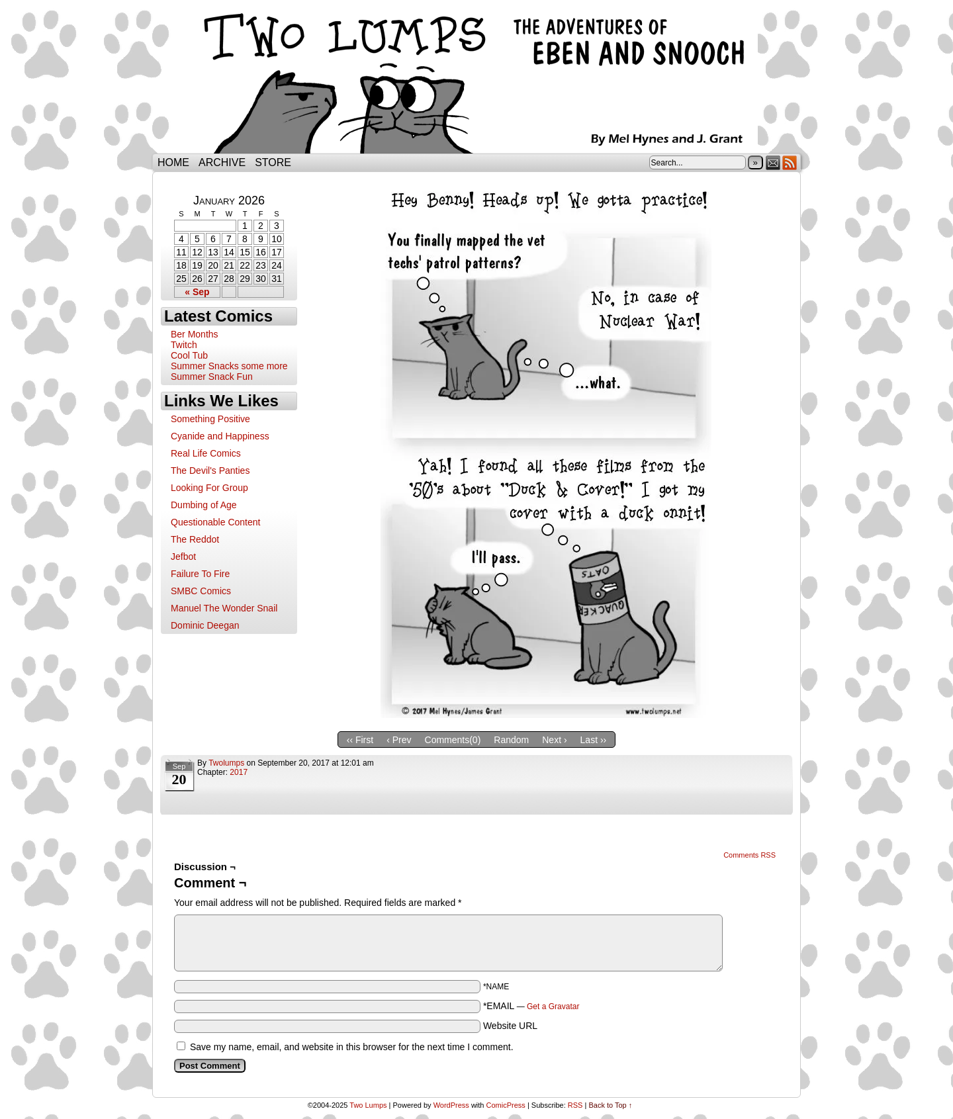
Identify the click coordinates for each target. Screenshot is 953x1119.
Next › (554, 740)
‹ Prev (398, 740)
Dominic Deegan (205, 625)
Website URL (510, 1025)
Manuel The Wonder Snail (224, 608)
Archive (222, 162)
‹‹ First (360, 740)
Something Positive (210, 419)
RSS (790, 162)
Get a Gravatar (553, 1006)
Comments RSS (749, 855)
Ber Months (194, 334)
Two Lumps (476, 80)
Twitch (184, 344)
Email (773, 162)
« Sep (197, 292)
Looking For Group (209, 487)
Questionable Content (215, 522)
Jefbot (183, 556)
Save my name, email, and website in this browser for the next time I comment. (352, 1047)
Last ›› (593, 740)
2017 (239, 772)
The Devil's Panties (210, 470)
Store (273, 162)
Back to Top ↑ (610, 1105)
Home (173, 162)
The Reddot (195, 539)
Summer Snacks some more (229, 366)
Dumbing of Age (204, 505)
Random (511, 740)
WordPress (451, 1105)
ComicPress (505, 1105)
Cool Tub (189, 355)
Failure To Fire (200, 573)
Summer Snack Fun (212, 376)
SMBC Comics (201, 591)
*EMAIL (531, 1006)
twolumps (226, 763)
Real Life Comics (206, 453)
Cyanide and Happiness (220, 436)
